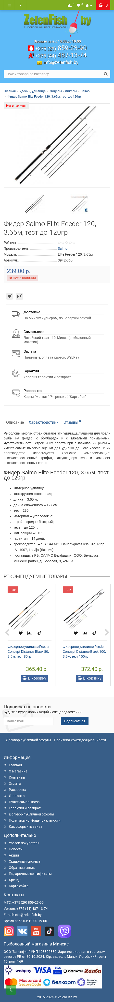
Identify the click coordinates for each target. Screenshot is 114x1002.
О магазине (15, 771)
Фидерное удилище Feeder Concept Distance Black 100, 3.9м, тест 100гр (84, 651)
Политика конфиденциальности (80, 740)
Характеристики (44, 422)
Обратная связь (19, 868)
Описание (15, 422)
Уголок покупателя (21, 843)
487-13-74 (61, 55)
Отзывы (72, 422)
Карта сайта (16, 886)
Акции (11, 855)
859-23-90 (61, 48)
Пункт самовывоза (22, 802)
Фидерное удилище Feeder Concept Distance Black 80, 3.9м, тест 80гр (29, 651)
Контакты (14, 777)
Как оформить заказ (23, 826)
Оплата (12, 783)
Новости (13, 849)
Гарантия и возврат (22, 808)
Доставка (14, 796)
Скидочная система (22, 861)
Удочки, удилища (33, 91)
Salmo (85, 91)
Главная (10, 91)
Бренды (12, 880)
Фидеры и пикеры (63, 91)
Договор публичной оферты (28, 740)
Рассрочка (15, 790)
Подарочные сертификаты (28, 874)
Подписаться (74, 721)
